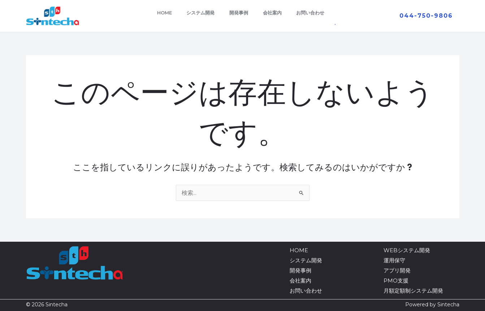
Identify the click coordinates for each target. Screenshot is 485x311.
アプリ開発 (397, 270)
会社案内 (274, 13)
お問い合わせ (316, 13)
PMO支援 (396, 280)
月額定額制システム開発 (413, 290)
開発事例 (238, 13)
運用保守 (394, 260)
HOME (159, 13)
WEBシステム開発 (407, 250)
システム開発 (198, 13)
